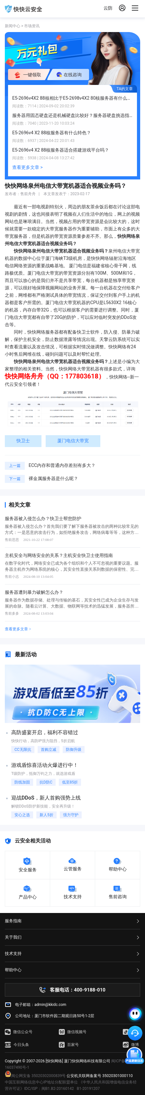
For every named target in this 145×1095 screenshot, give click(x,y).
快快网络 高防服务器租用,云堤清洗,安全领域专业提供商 (23, 9)
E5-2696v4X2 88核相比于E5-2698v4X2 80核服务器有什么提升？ (72, 98)
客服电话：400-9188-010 (77, 990)
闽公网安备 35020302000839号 (35, 1076)
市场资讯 (32, 26)
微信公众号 (18, 1032)
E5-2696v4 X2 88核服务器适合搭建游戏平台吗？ (60, 150)
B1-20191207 (88, 1088)
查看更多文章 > (27, 167)
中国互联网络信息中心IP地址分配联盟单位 (41, 1082)
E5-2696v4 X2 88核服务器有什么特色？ (51, 132)
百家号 (69, 1045)
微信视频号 (72, 1032)
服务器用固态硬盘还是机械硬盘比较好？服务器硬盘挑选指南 (72, 115)
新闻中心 (12, 26)
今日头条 (17, 1045)
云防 (108, 8)
